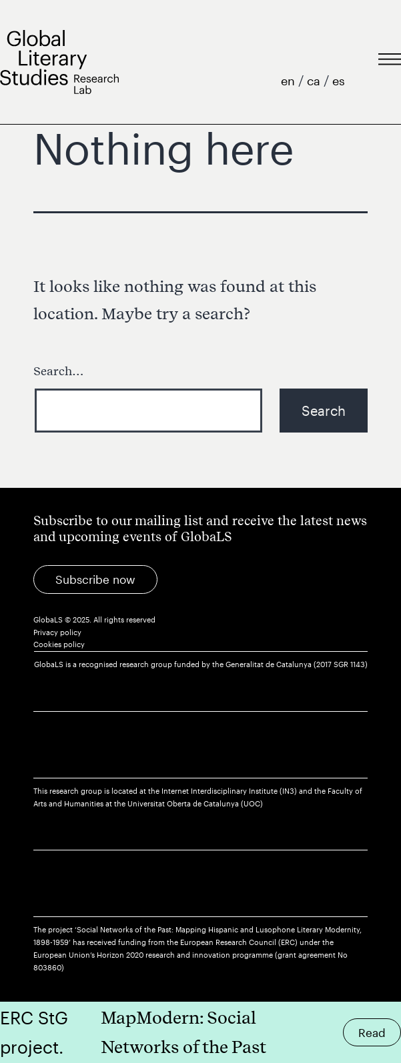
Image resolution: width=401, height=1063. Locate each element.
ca (315, 80)
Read (372, 1032)
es (338, 80)
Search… (58, 371)
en (289, 80)
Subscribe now (95, 579)
